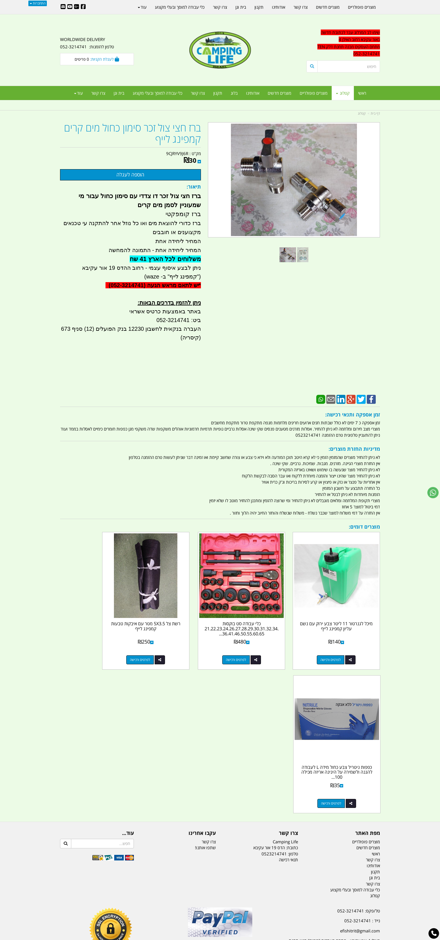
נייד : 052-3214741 (362, 763)
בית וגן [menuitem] (119, 93)
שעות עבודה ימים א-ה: (343, 800)
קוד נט (212, 936)
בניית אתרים (200, 936)
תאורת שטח (177, 908)
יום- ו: (331, 829)
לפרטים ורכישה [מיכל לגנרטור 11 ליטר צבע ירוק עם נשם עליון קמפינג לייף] (337, 646)
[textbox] (329, 824)
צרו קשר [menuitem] (198, 93)
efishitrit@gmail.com (360, 773)
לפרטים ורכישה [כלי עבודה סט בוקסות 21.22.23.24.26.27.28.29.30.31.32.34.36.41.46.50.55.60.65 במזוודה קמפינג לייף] (255, 646)
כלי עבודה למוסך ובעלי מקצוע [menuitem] (157, 93)
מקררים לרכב (153, 908)
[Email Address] (63, 7)
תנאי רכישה (288, 702)
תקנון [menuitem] (217, 93)
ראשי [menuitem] (362, 93)
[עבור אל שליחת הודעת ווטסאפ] (433, 492)
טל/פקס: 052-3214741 (358, 753)
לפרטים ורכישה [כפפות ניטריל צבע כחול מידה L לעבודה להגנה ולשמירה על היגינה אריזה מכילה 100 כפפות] (91, 646)
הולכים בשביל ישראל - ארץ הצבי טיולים (220, 794)
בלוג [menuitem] (234, 93)
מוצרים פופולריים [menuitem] (313, 93)
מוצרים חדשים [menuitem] (279, 93)
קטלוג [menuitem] (343, 93)
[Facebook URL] (83, 7)
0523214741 (274, 696)
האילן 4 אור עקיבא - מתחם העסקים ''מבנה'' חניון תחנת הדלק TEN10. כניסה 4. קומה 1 (334, 787)
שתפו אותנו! (205, 690)
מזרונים (132, 908)
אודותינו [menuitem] (252, 93)
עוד (78, 93)
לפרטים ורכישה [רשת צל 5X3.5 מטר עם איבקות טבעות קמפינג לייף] (173, 646)
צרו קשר (209, 684)
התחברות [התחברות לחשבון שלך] (37, 3)
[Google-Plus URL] (76, 7)
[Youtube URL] (69, 7)
